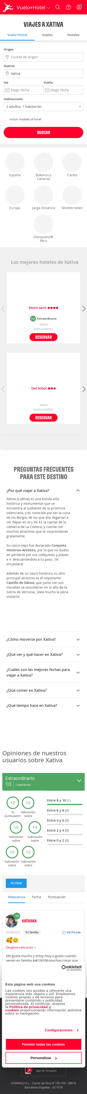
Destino (9, 66)
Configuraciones (59, 1030)
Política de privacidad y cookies (28, 1008)
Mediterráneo (72, 197)
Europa (14, 197)
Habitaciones (13, 99)
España (14, 164)
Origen (8, 49)
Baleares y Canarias (43, 166)
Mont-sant (43, 308)
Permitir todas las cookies (43, 1044)
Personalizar (44, 1058)
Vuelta (48, 82)
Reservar (43, 337)
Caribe (72, 164)
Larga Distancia (43, 197)
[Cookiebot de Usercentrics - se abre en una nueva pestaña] (62, 968)
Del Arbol (43, 388)
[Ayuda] (68, 7)
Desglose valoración (21, 947)
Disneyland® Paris (43, 228)
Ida (6, 82)
